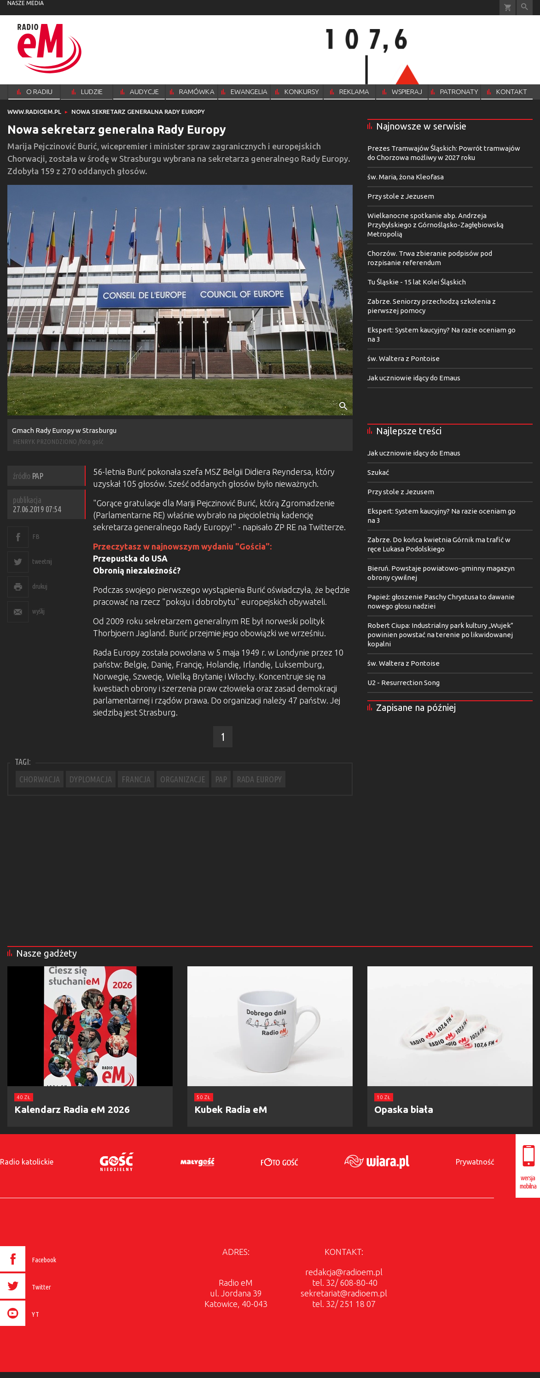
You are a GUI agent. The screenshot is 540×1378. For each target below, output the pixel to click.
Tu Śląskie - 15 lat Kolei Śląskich (416, 282)
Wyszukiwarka (525, 7)
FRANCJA (136, 779)
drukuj (39, 586)
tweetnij (42, 561)
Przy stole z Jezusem (400, 196)
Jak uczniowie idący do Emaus (413, 378)
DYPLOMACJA (91, 779)
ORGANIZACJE (182, 779)
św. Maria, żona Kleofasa (405, 177)
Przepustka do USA (130, 558)
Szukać (378, 472)
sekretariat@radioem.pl (344, 1293)
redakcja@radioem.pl (344, 1272)
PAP (221, 779)
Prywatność (475, 1162)
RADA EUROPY (259, 779)
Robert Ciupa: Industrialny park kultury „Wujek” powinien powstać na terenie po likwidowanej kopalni (440, 634)
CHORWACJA (39, 779)
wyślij (38, 611)
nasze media (25, 3)
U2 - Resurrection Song (403, 682)
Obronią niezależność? (136, 570)
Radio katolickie (26, 1162)
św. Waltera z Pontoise (403, 358)
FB (35, 536)
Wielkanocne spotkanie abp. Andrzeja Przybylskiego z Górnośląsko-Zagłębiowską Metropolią (435, 225)
